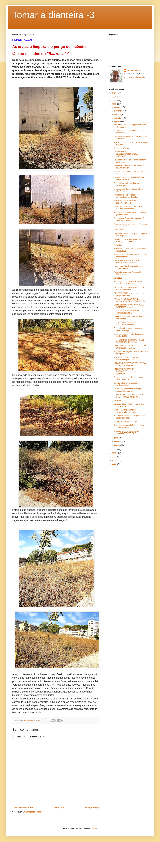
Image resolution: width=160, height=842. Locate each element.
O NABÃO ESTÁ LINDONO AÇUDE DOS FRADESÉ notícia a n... (128, 396)
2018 (114, 453)
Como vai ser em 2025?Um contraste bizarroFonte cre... (129, 167)
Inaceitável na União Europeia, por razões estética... (128, 384)
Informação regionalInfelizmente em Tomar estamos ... (129, 426)
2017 (114, 457)
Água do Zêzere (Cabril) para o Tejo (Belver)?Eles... (129, 405)
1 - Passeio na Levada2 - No (125, 422)
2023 (114, 100)
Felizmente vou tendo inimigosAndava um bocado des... (130, 417)
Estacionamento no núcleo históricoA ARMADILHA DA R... (129, 288)
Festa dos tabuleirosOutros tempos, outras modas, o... (128, 378)
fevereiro (118, 441)
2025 (114, 93)
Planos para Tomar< (122, 148)
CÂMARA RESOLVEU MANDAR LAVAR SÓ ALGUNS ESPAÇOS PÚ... (130, 300)
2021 (114, 449)
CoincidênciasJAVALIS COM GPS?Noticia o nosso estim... (128, 207)
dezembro (118, 107)
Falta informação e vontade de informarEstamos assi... (126, 312)
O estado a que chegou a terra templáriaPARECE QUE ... (126, 432)
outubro (117, 114)
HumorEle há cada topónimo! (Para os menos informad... (129, 178)
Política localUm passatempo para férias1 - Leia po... (128, 329)
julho (116, 438)
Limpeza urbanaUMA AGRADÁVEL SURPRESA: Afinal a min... (128, 261)
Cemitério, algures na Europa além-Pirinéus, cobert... (128, 273)
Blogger (94, 828)
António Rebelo (134, 70)
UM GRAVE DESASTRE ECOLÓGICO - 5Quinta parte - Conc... (130, 347)
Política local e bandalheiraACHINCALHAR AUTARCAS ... (127, 154)
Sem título (118, 245)
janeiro (117, 445)
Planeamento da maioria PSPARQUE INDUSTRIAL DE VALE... (129, 341)
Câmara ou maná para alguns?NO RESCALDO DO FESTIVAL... (128, 240)
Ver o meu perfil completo (134, 77)
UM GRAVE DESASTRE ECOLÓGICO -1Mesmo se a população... (127, 371)
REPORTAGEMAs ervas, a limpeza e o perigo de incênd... (130, 294)
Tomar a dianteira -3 (53, 15)
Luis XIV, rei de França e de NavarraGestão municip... (125, 323)
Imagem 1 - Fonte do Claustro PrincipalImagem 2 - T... (126, 358)
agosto (117, 122)
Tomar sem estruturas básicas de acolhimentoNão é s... (127, 202)
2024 (114, 97)
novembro (118, 111)
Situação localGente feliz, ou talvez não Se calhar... (128, 190)
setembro (118, 118)
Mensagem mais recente (23, 807)
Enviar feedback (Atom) (32, 812)
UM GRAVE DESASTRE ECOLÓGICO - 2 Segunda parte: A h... (130, 364)
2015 (114, 464)
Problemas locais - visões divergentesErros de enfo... (126, 196)
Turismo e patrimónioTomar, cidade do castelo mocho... (129, 173)
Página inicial (59, 807)
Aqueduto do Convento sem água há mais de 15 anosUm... (129, 219)
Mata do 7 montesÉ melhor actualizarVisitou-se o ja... (125, 411)
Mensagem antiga (92, 807)
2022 (114, 104)
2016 (114, 460)
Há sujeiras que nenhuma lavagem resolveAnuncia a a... (128, 390)
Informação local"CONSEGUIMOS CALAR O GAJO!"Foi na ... (128, 282)
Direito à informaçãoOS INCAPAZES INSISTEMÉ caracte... (129, 306)
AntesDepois (119, 230)
